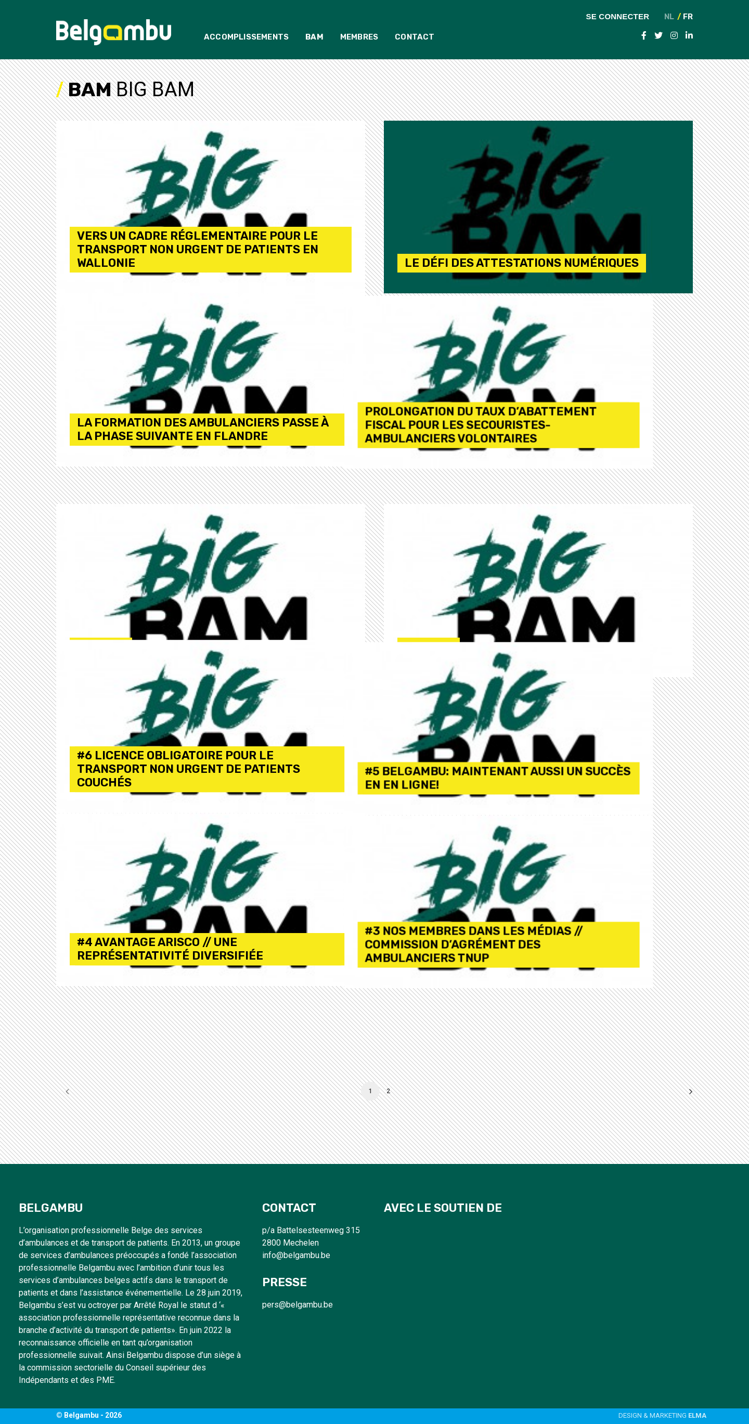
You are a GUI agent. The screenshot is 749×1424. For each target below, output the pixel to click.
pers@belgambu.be (297, 1305)
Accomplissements (246, 37)
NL (669, 17)
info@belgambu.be (296, 1255)
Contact (414, 37)
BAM (314, 37)
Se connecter (618, 16)
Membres (359, 37)
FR (688, 17)
